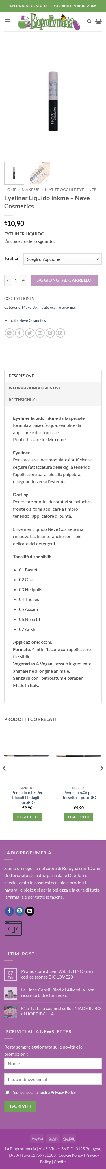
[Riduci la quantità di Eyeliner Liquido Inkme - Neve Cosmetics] (7, 280)
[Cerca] (89, 21)
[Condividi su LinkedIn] (60, 333)
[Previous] (4, 779)
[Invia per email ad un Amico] (40, 333)
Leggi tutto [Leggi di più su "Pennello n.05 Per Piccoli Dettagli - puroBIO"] (27, 817)
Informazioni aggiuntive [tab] (35, 388)
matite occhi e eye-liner (70, 189)
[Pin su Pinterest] (50, 333)
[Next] (101, 779)
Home (10, 189)
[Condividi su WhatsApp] (9, 333)
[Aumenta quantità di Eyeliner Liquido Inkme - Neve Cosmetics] (23, 280)
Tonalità (11, 259)
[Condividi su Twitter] (29, 333)
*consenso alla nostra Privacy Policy (44, 1092)
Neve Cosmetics (32, 320)
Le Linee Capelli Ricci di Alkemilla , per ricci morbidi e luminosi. (57, 992)
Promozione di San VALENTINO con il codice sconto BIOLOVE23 (57, 973)
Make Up (31, 189)
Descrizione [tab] (21, 376)
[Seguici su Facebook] (9, 911)
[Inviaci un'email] (29, 911)
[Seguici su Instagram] (19, 911)
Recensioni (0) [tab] (23, 400)
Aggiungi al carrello (64, 279)
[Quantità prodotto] (15, 280)
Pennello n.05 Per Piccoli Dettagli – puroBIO (27, 797)
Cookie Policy (71, 1155)
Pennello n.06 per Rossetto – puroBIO (79, 795)
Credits (60, 1161)
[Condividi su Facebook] (19, 333)
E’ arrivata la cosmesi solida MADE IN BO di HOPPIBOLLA (61, 1011)
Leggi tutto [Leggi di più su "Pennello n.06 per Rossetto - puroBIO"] (78, 817)
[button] (7, 21)
